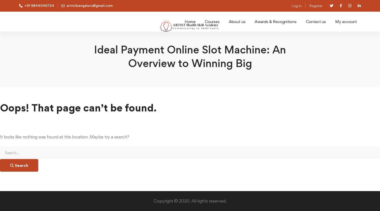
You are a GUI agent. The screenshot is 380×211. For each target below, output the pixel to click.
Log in (296, 6)
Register (316, 6)
